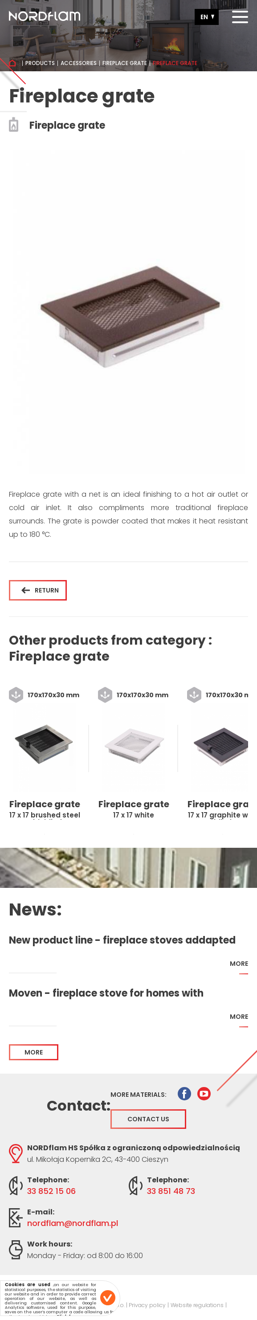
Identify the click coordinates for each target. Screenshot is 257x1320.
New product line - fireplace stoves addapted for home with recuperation (122, 940)
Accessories (79, 63)
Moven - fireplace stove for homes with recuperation (106, 993)
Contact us (148, 1119)
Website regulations (197, 1305)
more (239, 966)
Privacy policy (147, 1305)
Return (40, 590)
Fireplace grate (124, 63)
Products (40, 63)
